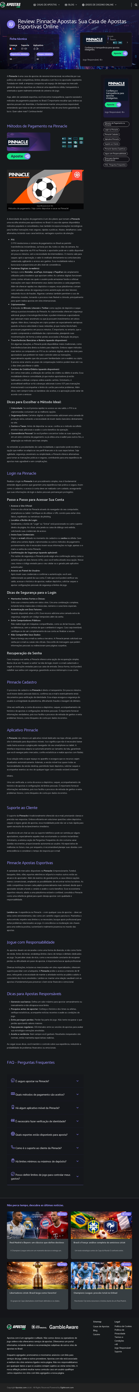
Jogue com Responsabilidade (115, 154)
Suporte (118, 1352)
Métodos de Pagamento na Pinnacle (115, 124)
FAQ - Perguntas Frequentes (115, 165)
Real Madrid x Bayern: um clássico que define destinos (37, 1243)
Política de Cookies (123, 1326)
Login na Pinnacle (111, 130)
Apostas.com (21, 1387)
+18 (116, 1344)
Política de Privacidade (120, 1331)
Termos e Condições (119, 1339)
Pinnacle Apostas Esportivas (115, 149)
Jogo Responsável (123, 1348)
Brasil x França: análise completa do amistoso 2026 (99, 1243)
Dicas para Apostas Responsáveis (112, 159)
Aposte (121, 53)
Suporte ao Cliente (112, 144)
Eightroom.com (67, 1387)
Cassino (96, 1334)
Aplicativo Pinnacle (112, 139)
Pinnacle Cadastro (111, 134)
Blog (95, 1330)
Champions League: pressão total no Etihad (95, 1293)
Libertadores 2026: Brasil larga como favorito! (33, 1293)
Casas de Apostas (101, 1326)
